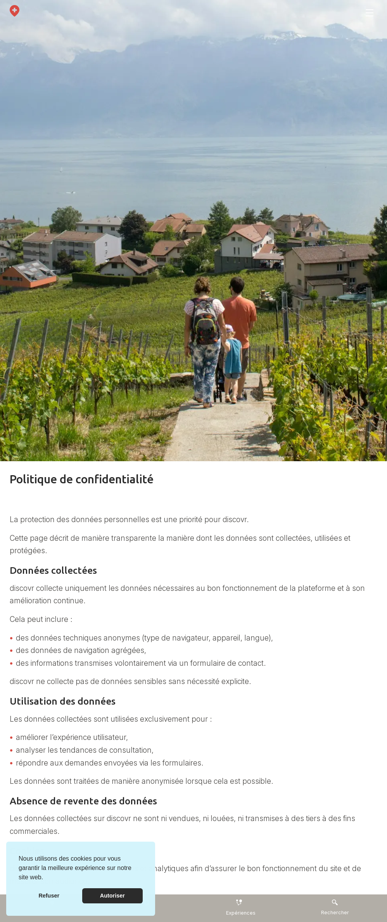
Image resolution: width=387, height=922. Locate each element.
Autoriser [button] (112, 895)
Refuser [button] (48, 895)
